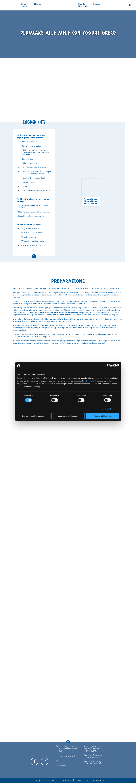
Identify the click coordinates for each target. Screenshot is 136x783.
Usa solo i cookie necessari (33, 416)
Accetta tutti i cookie (102, 416)
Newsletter (83, 6)
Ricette (81, 4)
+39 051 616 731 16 (67, 756)
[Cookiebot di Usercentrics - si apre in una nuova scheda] (109, 366)
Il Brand (37, 4)
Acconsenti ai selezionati (67, 416)
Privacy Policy (82, 780)
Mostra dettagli (108, 409)
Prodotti (24, 6)
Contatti (97, 4)
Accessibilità (98, 780)
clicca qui (89, 381)
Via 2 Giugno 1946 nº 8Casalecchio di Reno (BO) (69, 748)
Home (23, 4)
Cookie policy (65, 780)
